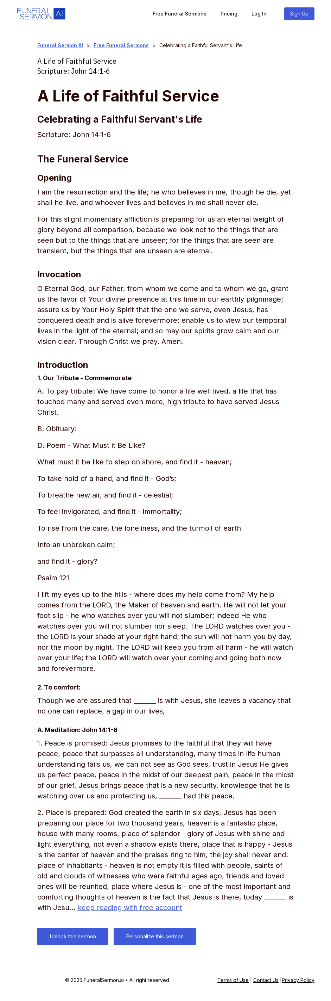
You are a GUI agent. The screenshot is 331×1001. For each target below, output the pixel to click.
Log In (259, 14)
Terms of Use (233, 980)
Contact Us (266, 980)
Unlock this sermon (73, 936)
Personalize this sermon (155, 936)
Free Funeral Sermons (179, 14)
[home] (41, 13)
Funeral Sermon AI (60, 45)
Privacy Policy (298, 980)
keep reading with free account (130, 907)
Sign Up (299, 14)
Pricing (229, 14)
